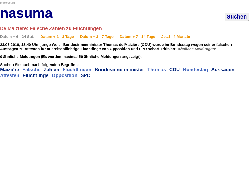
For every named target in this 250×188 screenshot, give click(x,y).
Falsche (31, 69)
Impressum (7, 2)
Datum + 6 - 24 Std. (17, 36)
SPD (85, 75)
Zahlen (51, 69)
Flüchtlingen (77, 69)
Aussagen (222, 69)
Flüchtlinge (36, 75)
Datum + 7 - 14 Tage (137, 36)
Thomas (156, 69)
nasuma (26, 13)
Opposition (64, 75)
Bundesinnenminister (119, 69)
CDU (174, 69)
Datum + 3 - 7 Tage (97, 36)
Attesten (10, 75)
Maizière (9, 69)
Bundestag (195, 69)
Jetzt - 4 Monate (175, 36)
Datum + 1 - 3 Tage (57, 36)
